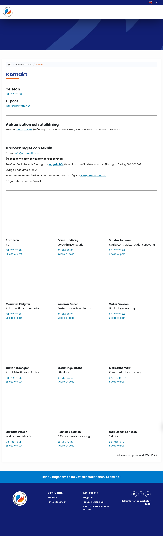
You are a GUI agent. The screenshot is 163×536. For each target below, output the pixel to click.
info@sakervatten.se (18, 106)
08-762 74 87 (65, 378)
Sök (158, 2)
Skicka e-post (14, 254)
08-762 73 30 (24, 129)
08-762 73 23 (65, 314)
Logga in (88, 497)
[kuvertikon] (134, 494)
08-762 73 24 (117, 314)
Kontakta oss (90, 492)
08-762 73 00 (14, 94)
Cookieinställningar (93, 502)
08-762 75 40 (117, 250)
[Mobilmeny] (157, 12)
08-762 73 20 (14, 250)
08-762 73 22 (65, 442)
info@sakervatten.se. (93, 175)
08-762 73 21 (13, 442)
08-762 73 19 (116, 442)
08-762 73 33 (65, 250)
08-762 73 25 (14, 314)
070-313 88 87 (117, 378)
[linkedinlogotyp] (147, 494)
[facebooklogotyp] (141, 494)
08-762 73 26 (14, 378)
